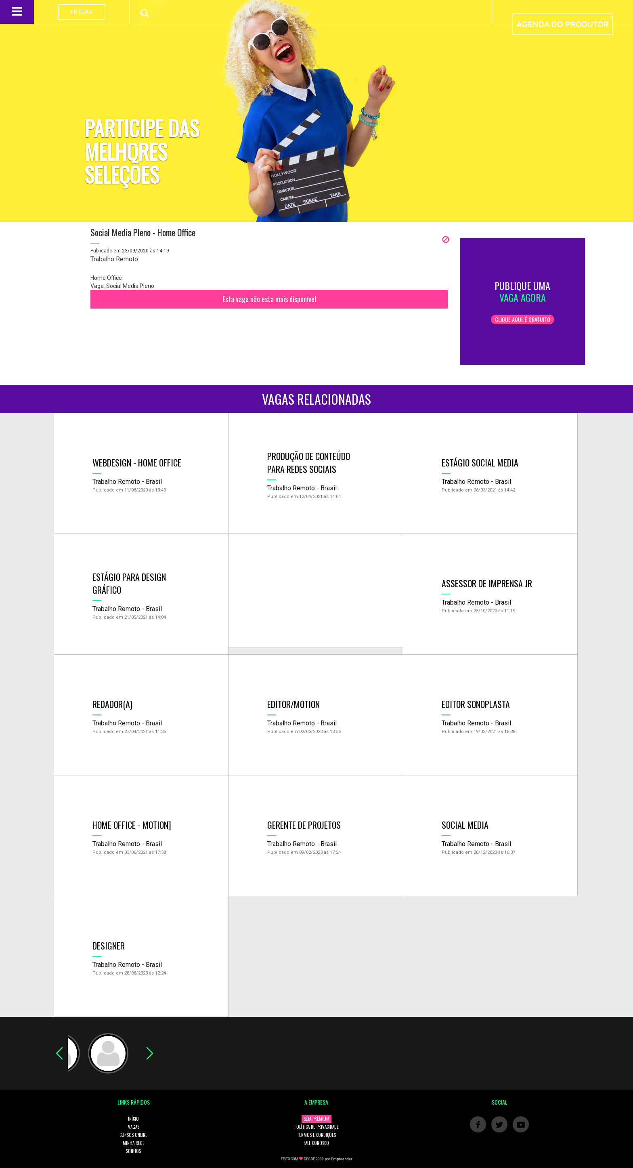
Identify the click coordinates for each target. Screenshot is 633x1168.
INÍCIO (133, 1118)
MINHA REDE (134, 1143)
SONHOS (133, 1151)
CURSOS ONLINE (133, 1135)
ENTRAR (81, 12)
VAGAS (133, 1127)
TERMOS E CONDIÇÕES (316, 1135)
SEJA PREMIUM (316, 1118)
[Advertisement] (315, 590)
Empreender (341, 1159)
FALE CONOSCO (316, 1143)
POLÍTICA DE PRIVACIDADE (316, 1127)
